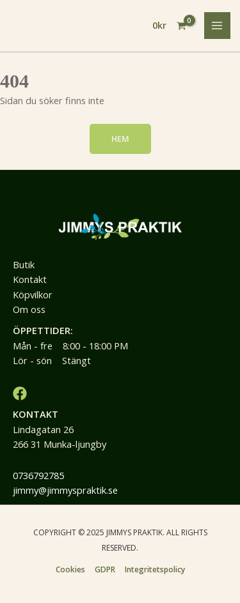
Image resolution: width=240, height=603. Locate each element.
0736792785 (38, 475)
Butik (24, 264)
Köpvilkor (32, 294)
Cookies (70, 569)
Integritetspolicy (155, 569)
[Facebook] (20, 393)
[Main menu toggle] (217, 25)
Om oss (29, 309)
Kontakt (30, 279)
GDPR (105, 569)
